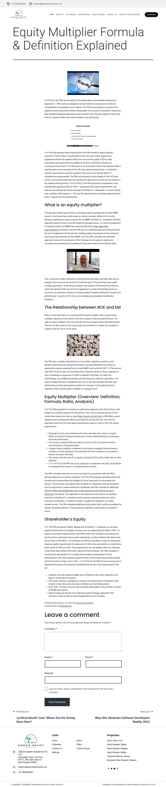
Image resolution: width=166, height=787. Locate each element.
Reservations (80, 14)
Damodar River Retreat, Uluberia (121, 760)
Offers (79, 744)
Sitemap (55, 752)
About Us (56, 14)
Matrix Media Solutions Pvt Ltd (141, 784)
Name (49, 657)
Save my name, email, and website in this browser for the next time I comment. (81, 690)
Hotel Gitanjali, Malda (116, 752)
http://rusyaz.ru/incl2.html (90, 416)
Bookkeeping (65, 606)
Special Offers (94, 14)
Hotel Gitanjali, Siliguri (117, 744)
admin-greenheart (84, 602)
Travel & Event (83, 748)
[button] (149, 15)
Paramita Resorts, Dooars (118, 756)
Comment (51, 628)
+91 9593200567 (25, 772)
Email (89, 657)
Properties (56, 744)
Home (48, 14)
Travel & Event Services (126, 14)
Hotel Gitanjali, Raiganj (117, 748)
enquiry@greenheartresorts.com (32, 767)
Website (49, 673)
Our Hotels (67, 14)
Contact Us (108, 14)
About (79, 740)
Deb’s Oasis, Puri (114, 740)
